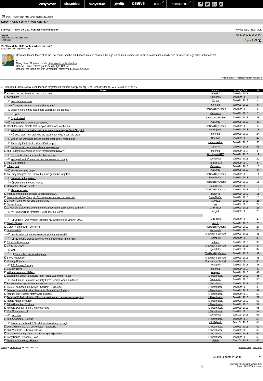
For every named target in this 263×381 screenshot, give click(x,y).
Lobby (5, 21)
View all (81, 87)
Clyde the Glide (15, 245)
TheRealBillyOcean (99, 86)
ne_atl (215, 211)
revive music (138, 4)
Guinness (215, 97)
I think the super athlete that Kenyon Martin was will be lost (38, 126)
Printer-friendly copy (15, 17)
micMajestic (215, 129)
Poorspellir (215, 230)
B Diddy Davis (14, 268)
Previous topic (241, 29)
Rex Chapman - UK (17, 311)
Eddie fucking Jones (18, 242)
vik (215, 204)
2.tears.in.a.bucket (215, 117)
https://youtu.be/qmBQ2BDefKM (51, 66)
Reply (243, 78)
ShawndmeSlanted (215, 233)
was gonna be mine (21, 101)
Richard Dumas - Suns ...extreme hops (28, 307)
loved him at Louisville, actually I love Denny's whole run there (44, 280)
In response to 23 (22, 49)
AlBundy (215, 121)
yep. (17, 114)
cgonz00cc (215, 158)
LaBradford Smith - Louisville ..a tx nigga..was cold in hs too (39, 275)
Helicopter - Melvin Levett (20, 186)
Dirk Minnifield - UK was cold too (24, 330)
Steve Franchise (16, 257)
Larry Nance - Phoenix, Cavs (22, 337)
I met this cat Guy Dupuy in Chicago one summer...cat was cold (41, 197)
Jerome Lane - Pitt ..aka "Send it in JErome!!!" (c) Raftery (37, 290)
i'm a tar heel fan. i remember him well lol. (33, 155)
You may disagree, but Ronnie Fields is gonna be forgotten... (39, 174)
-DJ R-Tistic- (215, 207)
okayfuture (97, 4)
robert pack (13, 166)
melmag (215, 104)
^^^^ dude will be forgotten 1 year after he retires (37, 212)
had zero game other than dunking (29, 122)
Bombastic (215, 279)
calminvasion (215, 142)
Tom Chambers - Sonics (20, 319)
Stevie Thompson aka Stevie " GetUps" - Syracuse (34, 287)
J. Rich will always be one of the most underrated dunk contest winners (45, 207)
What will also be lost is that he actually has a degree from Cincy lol (47, 130)
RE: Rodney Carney (22, 265)
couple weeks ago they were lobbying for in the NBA (39, 234)
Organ (215, 100)
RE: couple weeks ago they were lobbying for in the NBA (45, 238)
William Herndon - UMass (21, 272)
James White (14, 230)
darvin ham (13, 97)
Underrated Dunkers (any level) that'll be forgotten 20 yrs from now (40, 87)
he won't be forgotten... (23, 178)
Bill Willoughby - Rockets (20, 304)
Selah (215, 340)
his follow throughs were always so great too (35, 147)
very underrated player (23, 170)
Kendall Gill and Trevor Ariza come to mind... (31, 93)
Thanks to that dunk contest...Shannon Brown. (32, 193)
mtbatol (215, 242)
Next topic (256, 29)
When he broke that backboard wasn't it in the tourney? (40, 109)
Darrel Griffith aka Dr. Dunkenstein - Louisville (31, 326)
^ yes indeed (18, 118)
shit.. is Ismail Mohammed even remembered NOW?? (36, 151)
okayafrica (72, 4)
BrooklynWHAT (215, 154)
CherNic (215, 138)
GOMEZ (215, 93)
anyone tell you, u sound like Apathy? (35, 105)
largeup (119, 4)
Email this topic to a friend (41, 17)
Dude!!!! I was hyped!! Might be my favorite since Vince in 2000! (48, 219)
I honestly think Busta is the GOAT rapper (33, 143)
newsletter (180, 4)
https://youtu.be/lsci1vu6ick (62, 63)
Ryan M (215, 193)
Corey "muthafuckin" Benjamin (23, 226)
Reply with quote (254, 78)
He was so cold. (19, 190)
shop (157, 4)
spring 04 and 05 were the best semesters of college (39, 159)
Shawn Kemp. (14, 204)
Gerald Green (14, 223)
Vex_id (215, 223)
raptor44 (215, 146)
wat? (13, 250)
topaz (4, 35)
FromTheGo (215, 163)
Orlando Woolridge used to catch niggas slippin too (34, 333)
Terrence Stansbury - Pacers (22, 340)
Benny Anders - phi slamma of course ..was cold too (35, 283)
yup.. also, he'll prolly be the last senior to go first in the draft (47, 134)
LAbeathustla (215, 275)
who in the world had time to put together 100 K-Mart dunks (43, 139)
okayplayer (47, 4)
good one (16, 315)
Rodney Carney (15, 261)
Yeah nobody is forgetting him (30, 254)
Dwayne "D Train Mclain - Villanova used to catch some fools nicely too (45, 297)
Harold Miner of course (19, 300)
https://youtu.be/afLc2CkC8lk (74, 69)
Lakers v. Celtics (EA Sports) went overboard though (39, 323)
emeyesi (215, 272)
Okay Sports (19, 21)
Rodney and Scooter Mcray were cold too (29, 294)
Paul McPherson (16, 163)
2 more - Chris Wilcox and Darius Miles (28, 200)
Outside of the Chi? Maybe (28, 182)
